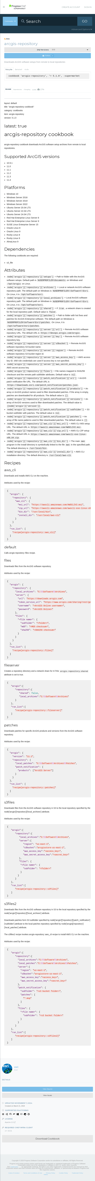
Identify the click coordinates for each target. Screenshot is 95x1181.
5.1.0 (46, 50)
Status (46, 1174)
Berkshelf (18, 70)
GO (84, 21)
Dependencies (17, 89)
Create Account (71, 7)
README (8, 89)
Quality (38, 89)
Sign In (87, 7)
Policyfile (8, 70)
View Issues (47, 1095)
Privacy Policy (50, 1173)
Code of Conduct (13, 1173)
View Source (47, 1089)
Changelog (27, 89)
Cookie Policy (63, 1173)
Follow (48, 55)
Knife (27, 70)
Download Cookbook (47, 1138)
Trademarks (14, 1167)
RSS (7, 39)
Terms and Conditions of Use (32, 1173)
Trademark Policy (77, 1173)
